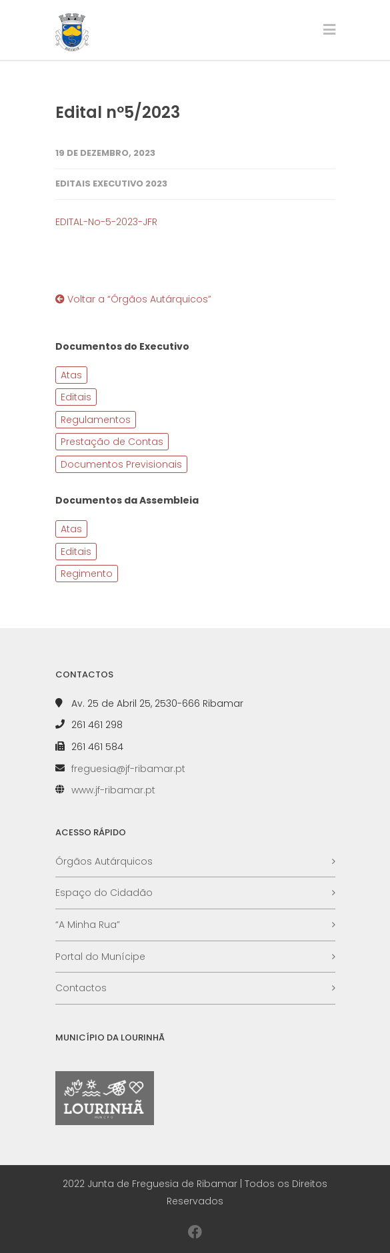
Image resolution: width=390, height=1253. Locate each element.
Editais (76, 397)
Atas (71, 375)
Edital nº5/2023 (117, 112)
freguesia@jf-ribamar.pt (128, 768)
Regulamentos (96, 419)
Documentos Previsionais (121, 464)
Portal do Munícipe (100, 956)
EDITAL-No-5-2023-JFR (106, 221)
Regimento (87, 573)
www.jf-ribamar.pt (113, 790)
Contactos (81, 988)
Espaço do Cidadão (104, 892)
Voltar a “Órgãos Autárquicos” (133, 299)
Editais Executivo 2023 (111, 183)
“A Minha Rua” (87, 924)
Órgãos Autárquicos (104, 861)
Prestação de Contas (112, 441)
